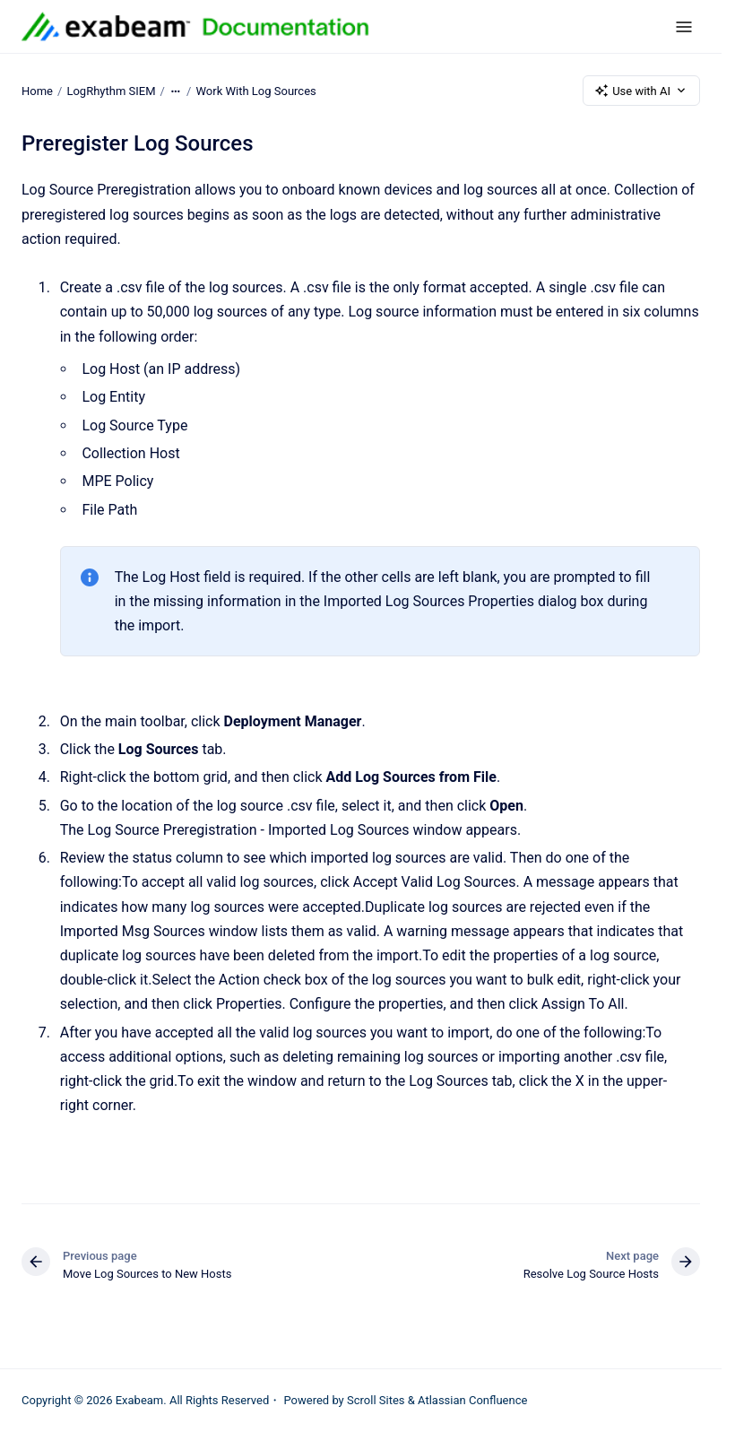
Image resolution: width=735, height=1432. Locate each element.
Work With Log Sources (256, 90)
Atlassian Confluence (472, 1400)
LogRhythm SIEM (110, 90)
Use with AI (641, 90)
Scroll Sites (376, 1400)
